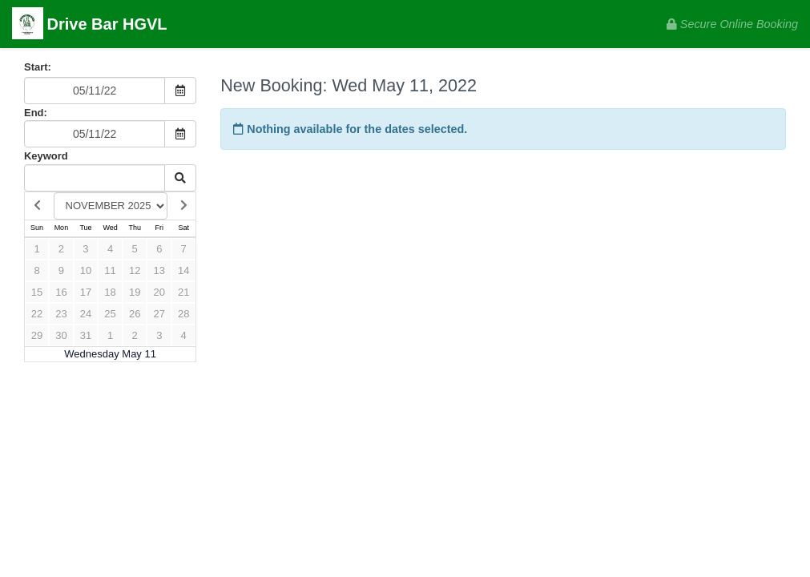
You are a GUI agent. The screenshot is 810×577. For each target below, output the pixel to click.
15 (36, 292)
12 (134, 270)
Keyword (46, 156)
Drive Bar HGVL (89, 25)
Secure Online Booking (732, 24)
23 (60, 314)
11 (109, 270)
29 (36, 335)
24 (85, 314)
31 (85, 335)
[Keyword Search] (94, 178)
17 (85, 292)
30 (60, 335)
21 (183, 292)
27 (159, 314)
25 (109, 314)
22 (36, 314)
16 (60, 292)
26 (134, 314)
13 (159, 270)
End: (35, 113)
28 (183, 314)
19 (134, 292)
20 (159, 292)
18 (109, 292)
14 (183, 270)
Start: (37, 67)
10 (85, 270)
